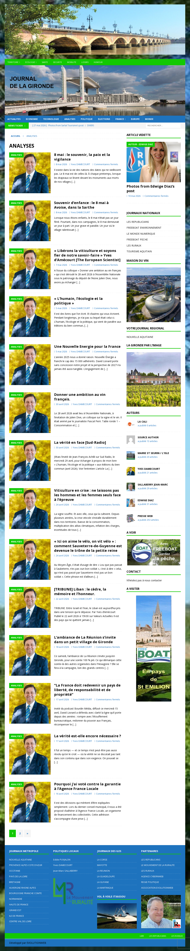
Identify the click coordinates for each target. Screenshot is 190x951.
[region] (154, 294)
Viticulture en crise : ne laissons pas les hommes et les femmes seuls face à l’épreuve (87, 495)
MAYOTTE (102, 865)
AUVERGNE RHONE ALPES (22, 887)
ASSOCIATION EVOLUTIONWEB (157, 887)
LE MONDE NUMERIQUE (141, 233)
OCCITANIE (14, 870)
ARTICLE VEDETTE (139, 135)
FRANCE (119, 119)
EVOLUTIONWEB (36, 942)
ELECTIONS (104, 119)
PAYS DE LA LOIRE (18, 876)
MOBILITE (71, 62)
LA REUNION (103, 870)
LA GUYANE (103, 882)
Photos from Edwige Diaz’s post (150, 188)
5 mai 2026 (61, 308)
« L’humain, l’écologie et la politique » (78, 301)
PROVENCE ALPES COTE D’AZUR (25, 865)
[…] (73, 181)
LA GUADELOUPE (106, 876)
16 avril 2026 (62, 793)
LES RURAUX (134, 245)
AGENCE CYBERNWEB (152, 876)
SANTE (45, 62)
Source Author (148, 437)
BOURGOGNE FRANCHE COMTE (25, 893)
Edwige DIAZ (146, 500)
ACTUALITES (13, 119)
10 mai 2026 (134, 195)
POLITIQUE (87, 119)
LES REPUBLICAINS (138, 221)
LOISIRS (84, 62)
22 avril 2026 (62, 598)
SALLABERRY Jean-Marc (153, 484)
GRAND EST (15, 910)
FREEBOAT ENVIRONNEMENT (144, 227)
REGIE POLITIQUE (150, 882)
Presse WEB (145, 516)
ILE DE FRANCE (16, 915)
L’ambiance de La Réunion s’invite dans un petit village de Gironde (85, 639)
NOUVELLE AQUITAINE (140, 337)
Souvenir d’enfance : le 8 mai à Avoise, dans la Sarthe (81, 205)
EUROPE (135, 119)
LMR (142, 936)
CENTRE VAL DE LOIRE (20, 921)
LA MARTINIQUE (105, 887)
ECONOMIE (32, 119)
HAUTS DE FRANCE (18, 904)
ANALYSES (69, 119)
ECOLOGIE (30, 62)
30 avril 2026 (62, 404)
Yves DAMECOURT (80, 164)
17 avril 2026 (62, 699)
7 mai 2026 (61, 264)
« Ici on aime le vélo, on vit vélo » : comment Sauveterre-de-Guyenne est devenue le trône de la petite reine (88, 546)
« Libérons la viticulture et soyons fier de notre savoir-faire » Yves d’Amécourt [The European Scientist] (87, 255)
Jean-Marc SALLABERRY (65, 870)
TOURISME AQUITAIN (139, 251)
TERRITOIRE (12, 62)
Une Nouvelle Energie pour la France (87, 346)
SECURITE (57, 62)
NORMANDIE (15, 898)
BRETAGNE (14, 882)
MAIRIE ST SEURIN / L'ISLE (153, 453)
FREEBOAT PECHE (137, 239)
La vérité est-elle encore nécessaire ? (87, 736)
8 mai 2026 (61, 164)
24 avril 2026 (62, 504)
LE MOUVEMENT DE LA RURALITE (158, 865)
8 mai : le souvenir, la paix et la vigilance (82, 157)
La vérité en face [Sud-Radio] (80, 442)
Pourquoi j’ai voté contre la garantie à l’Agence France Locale (87, 786)
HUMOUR (98, 62)
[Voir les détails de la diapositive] (154, 294)
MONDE (149, 119)
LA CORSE (102, 859)
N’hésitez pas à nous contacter (144, 580)
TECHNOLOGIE (51, 119)
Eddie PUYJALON (61, 859)
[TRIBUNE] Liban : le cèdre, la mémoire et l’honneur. (80, 591)
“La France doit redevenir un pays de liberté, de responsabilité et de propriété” (87, 690)
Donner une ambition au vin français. (80, 397)
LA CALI (142, 421)
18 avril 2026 (62, 646)
